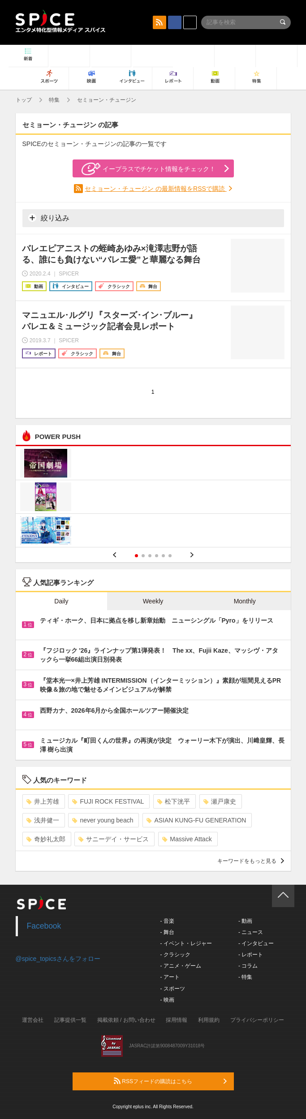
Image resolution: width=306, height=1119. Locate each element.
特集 (54, 100)
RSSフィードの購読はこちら (170, 1081)
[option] (153, 498)
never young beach (102, 820)
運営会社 (32, 1020)
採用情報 (176, 1020)
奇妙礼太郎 (45, 839)
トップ (24, 100)
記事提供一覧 (70, 1020)
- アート (170, 977)
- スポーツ (172, 989)
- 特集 (245, 977)
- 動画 (245, 921)
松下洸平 (173, 801)
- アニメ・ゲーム (180, 966)
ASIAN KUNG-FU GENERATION (196, 820)
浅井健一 (42, 820)
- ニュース (250, 932)
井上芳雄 (42, 801)
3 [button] (149, 555)
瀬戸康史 (219, 801)
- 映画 (167, 1000)
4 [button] (156, 555)
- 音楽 (167, 921)
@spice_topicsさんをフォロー (58, 958)
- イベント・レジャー (186, 943)
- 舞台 (167, 932)
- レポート (250, 954)
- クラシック (175, 954)
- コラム (248, 966)
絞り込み (48, 218)
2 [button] (143, 555)
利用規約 (209, 1020)
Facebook (44, 925)
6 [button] (170, 555)
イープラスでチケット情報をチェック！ (148, 169)
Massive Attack (186, 839)
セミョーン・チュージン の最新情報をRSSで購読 (156, 188)
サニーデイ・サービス (113, 839)
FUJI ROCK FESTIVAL (108, 801)
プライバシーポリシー (257, 1020)
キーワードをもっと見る (250, 861)
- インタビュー (256, 943)
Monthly (245, 601)
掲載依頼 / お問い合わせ (126, 1020)
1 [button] (136, 555)
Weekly (153, 601)
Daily (61, 601)
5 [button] (163, 555)
